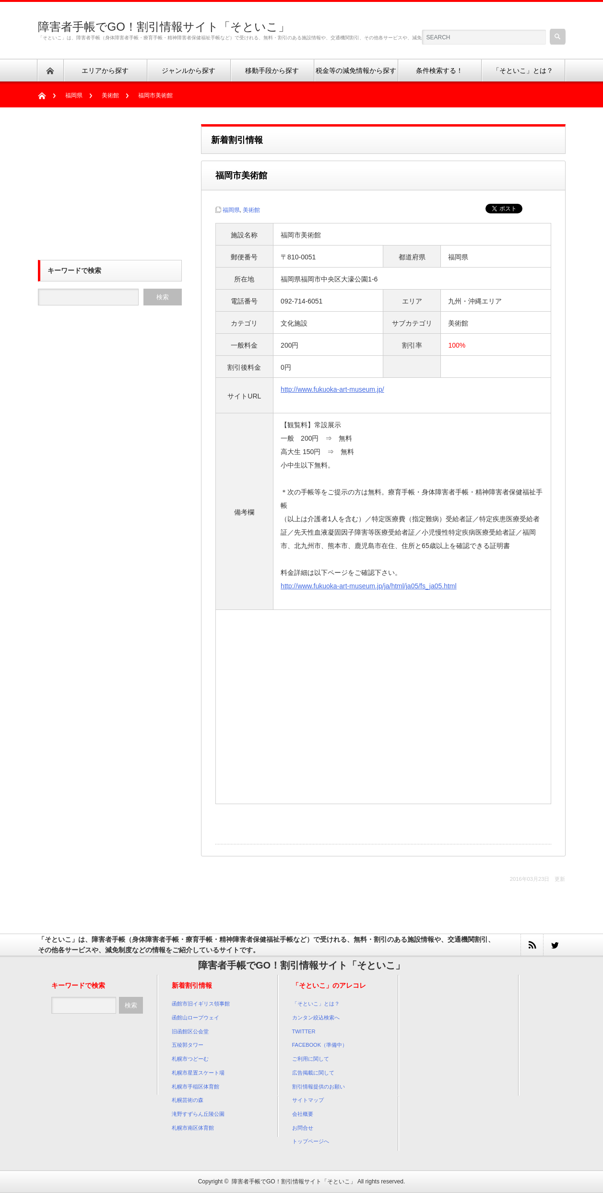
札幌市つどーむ (190, 1059)
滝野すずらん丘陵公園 (198, 1114)
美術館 (110, 95)
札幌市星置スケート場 (198, 1073)
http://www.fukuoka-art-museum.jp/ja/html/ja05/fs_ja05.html (369, 586)
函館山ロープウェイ (195, 1017)
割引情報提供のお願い (318, 1086)
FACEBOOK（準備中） (320, 1045)
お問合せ (302, 1128)
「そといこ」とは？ (316, 1003)
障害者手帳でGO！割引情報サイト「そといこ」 (164, 26)
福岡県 (74, 95)
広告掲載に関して (313, 1073)
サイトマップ (308, 1100)
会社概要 (302, 1114)
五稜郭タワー (187, 1045)
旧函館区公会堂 (190, 1031)
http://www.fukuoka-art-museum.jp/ (332, 389)
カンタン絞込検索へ (316, 1017)
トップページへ (310, 1141)
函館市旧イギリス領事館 (201, 1003)
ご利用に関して (310, 1059)
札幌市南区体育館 (193, 1128)
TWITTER (304, 1031)
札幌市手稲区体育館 (195, 1086)
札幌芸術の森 (187, 1100)
